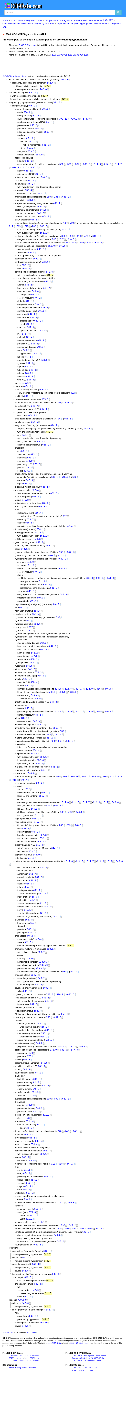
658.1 (39, 451)
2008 (21, 1394)
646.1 (25, 445)
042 (59, 1259)
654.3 (38, 688)
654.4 (29, 140)
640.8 (31, 792)
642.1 (28, 331)
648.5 (71, 244)
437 (89, 247)
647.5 (27, 364)
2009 (54, 55)
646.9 (31, 107)
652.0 (29, 1222)
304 (58, 428)
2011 (64, 55)
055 (74, 1259)
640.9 (61, 582)
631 (46, 1032)
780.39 (64, 80)
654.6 (27, 113)
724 (72, 227)
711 (11, 230)
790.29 (75, 120)
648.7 (43, 230)
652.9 (34, 771)
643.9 (85, 1262)
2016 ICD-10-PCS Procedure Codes (86, 1394)
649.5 (26, 1095)
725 (26, 230)
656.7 (47, 134)
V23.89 (43, 985)
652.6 (40, 778)
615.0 (54, 488)
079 (89, 1259)
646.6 (28, 163)
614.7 (118, 167)
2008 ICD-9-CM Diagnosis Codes (26, 20)
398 (71, 240)
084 (49, 752)
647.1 (31, 321)
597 (77, 167)
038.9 (63, 1075)
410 (79, 240)
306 (105, 795)
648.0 (28, 307)
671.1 (33, 1245)
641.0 (45, 147)
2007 (32, 1394)
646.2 (29, 187)
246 (67, 1159)
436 (82, 247)
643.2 (60, 1272)
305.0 (74, 795)
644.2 (53, 435)
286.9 (99, 591)
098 (61, 565)
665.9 (36, 738)
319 (14, 798)
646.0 (36, 875)
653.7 (30, 531)
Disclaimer (32, 1401)
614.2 (71, 1072)
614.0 (97, 167)
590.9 (62, 708)
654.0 (39, 157)
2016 (74, 1401)
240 (59, 1159)
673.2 (30, 468)
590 (61, 167)
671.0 (32, 1242)
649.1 (25, 848)
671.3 (26, 1145)
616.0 (51, 251)
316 (112, 795)
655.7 (45, 408)
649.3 (36, 264)
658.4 (28, 193)
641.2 (31, 578)
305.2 (85, 795)
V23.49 (43, 988)
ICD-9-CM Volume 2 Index (14, 77)
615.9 (65, 488)
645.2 (30, 955)
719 (19, 230)
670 (74, 488)
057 (82, 1259)
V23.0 (29, 982)
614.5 (107, 167)
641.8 (42, 595)
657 (28, 635)
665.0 (48, 1065)
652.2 (65, 234)
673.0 (30, 183)
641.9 (30, 575)
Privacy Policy (20, 1401)
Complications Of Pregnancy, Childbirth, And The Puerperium (79, 20)
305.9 (95, 795)
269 (60, 758)
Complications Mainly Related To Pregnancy (28, 24)
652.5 (53, 504)
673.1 (41, 197)
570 (48, 824)
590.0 (51, 708)
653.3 (26, 274)
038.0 (53, 1075)
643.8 (57, 1265)
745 (54, 244)
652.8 (38, 545)
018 (61, 1192)
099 (63, 1255)
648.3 (38, 311)
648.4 (24, 798)
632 (73, 401)
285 (56, 200)
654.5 (40, 691)
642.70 (30, 1365)
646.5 (41, 210)
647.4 (28, 344)
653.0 (33, 127)
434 (74, 247)
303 (65, 795)
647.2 (29, 385)
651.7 (70, 538)
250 (59, 412)
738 (34, 230)
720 (65, 227)
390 (63, 240)
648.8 (86, 120)
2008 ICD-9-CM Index (79, 1376)
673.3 (28, 478)
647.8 (42, 337)
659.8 (37, 1275)
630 (58, 632)
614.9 (15, 170)
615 (25, 170)
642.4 (32, 93)
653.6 (37, 639)
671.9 (29, 1149)
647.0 (29, 371)
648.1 (27, 375)
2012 (70, 55)
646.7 (56, 207)
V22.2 (56, 103)
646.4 (37, 841)
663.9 (35, 117)
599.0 (86, 167)
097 (56, 1125)
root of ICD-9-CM (54, 1376)
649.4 (26, 494)
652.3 (43, 855)
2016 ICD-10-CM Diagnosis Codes (86, 1389)
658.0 (39, 865)
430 (66, 247)
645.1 (30, 952)
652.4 (35, 501)
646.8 (33, 224)
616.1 (60, 1232)
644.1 (35, 508)
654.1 (40, 541)
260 (53, 758)
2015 (86, 55)
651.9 (35, 1119)
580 (62, 831)
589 (70, 831)
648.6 (95, 240)
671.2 (46, 1142)
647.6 (30, 388)
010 (53, 1192)
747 (62, 244)
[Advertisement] (39, 66)
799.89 (22, 1332)
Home (5, 20)
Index (16, 1389)
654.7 (27, 1215)
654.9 (48, 123)
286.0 (89, 591)
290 (57, 795)
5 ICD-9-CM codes (28, 45)
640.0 (39, 612)
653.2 (25, 270)
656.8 (28, 535)
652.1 (43, 237)
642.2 (33, 324)
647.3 (32, 378)
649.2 (40, 217)
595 (69, 167)
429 (86, 240)
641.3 (110, 591)
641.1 (32, 143)
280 (49, 200)
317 (120, 795)
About (11, 1401)
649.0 (26, 1085)
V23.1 (73, 995)
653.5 (31, 153)
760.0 (43, 90)
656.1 (64, 1038)
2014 (80, 55)
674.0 (98, 247)
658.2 (45, 455)
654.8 (38, 130)
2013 (75, 55)
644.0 (54, 868)
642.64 (9, 1365)
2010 (59, 55)
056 (48, 1042)
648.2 (65, 200)
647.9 (30, 334)
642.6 (50, 83)
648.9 (44, 180)
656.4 (42, 398)
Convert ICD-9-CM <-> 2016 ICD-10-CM (88, 1391)
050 (67, 1259)
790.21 (63, 120)
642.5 (27, 965)
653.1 (45, 267)
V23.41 (40, 992)
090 (49, 1125)
